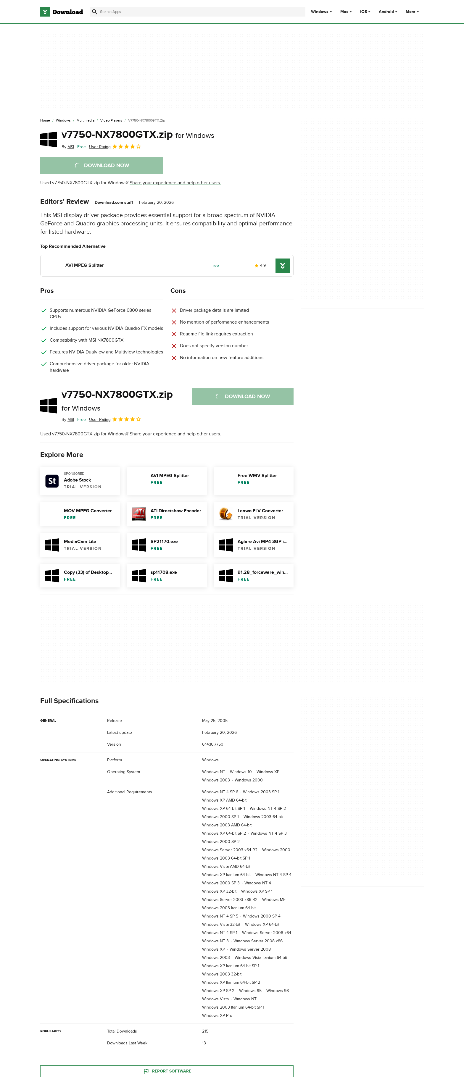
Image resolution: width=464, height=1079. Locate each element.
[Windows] (63, 121)
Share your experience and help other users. (175, 183)
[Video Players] (111, 121)
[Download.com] (61, 12)
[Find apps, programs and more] (197, 12)
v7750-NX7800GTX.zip (138, 134)
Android (386, 12)
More (413, 11)
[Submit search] (94, 12)
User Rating (115, 146)
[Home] (45, 121)
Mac (344, 12)
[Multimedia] (85, 121)
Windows (319, 12)
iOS (363, 12)
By (68, 146)
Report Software (167, 1071)
